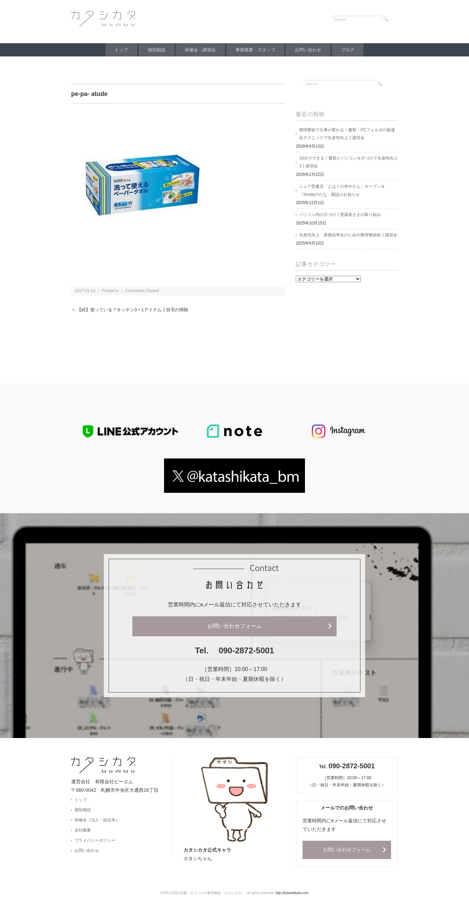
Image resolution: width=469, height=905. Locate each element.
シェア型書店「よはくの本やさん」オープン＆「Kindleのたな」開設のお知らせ (342, 191)
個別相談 (153, 49)
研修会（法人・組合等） (97, 820)
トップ (116, 49)
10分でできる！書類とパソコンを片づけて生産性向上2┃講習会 (348, 162)
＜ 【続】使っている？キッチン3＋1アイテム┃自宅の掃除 (134, 309)
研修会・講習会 (199, 49)
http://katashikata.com (291, 893)
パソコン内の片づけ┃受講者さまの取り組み (340, 216)
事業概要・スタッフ (256, 49)
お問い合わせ (311, 49)
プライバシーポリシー (95, 841)
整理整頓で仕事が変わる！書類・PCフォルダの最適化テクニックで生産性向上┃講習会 (347, 134)
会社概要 (83, 830)
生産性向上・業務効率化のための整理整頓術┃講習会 (348, 236)
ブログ (352, 49)
